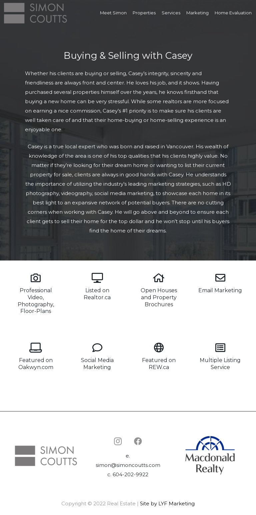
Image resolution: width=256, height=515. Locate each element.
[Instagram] (118, 441)
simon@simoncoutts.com (128, 465)
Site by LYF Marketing (167, 503)
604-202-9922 (130, 474)
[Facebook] (138, 441)
